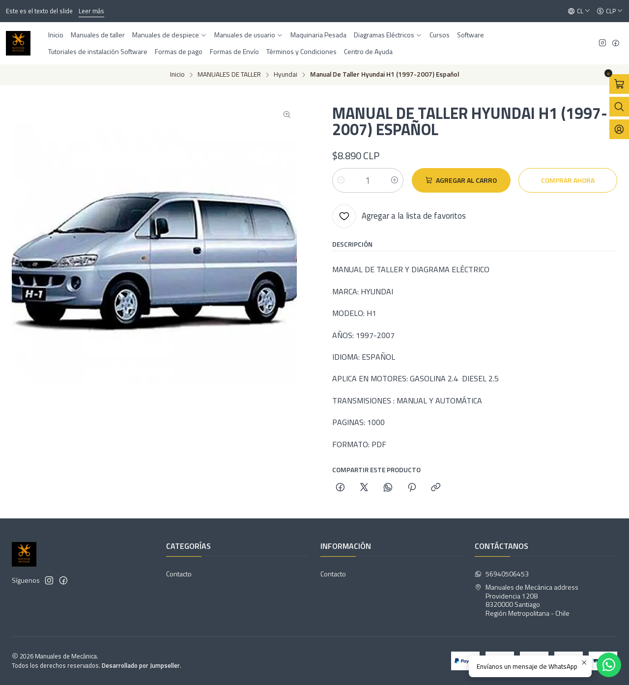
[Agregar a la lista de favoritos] (399, 216)
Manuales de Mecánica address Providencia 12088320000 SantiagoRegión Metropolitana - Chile (526, 600)
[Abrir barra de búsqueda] (619, 106)
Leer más (91, 11)
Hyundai (285, 74)
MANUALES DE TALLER (229, 74)
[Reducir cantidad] (341, 180)
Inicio (177, 74)
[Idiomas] (579, 11)
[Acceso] (619, 129)
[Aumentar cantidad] (394, 180)
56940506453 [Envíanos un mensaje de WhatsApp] (502, 574)
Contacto (179, 574)
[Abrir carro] (619, 84)
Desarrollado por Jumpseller (141, 665)
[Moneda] (610, 11)
